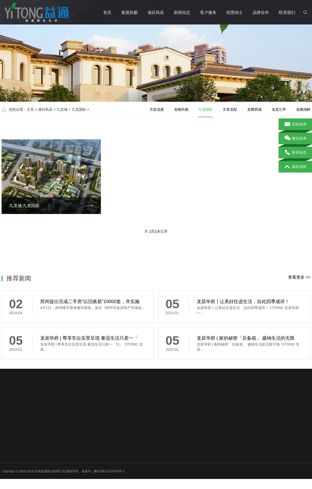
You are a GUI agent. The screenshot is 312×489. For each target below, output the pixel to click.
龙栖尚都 (181, 109)
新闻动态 (182, 12)
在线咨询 (295, 124)
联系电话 (295, 153)
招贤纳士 (234, 12)
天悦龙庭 (157, 109)
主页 (30, 109)
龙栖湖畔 (303, 109)
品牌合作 (261, 12)
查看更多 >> (299, 277)
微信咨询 (295, 138)
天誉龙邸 (230, 109)
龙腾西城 (254, 109)
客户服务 (208, 12)
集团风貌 (129, 12)
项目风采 (156, 12)
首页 (107, 12)
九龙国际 (79, 109)
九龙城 (62, 109)
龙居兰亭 (279, 109)
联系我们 (287, 12)
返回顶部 (295, 167)
